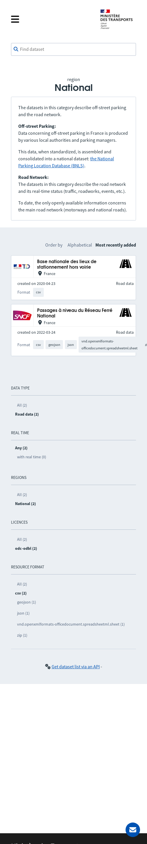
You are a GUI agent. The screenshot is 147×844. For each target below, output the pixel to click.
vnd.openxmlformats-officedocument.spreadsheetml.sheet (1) (71, 624)
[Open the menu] (50, 19)
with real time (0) (31, 456)
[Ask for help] (133, 830)
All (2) (22, 405)
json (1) (23, 613)
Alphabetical (80, 245)
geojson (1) (26, 602)
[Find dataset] (73, 49)
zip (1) (22, 635)
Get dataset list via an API (76, 666)
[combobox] (73, 49)
